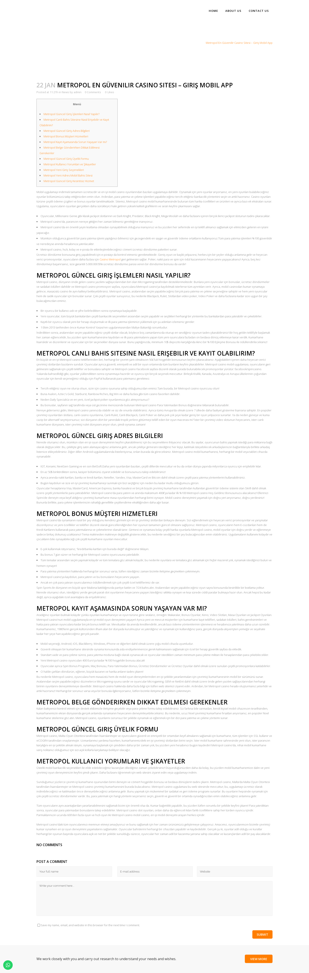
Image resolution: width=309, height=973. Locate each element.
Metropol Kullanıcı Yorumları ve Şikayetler (70, 164)
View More (258, 959)
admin (78, 92)
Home (188, 43)
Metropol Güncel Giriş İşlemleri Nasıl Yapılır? (71, 114)
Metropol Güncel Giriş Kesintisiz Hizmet (69, 181)
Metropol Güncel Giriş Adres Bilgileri (67, 131)
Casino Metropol (110, 259)
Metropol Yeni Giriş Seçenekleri (64, 170)
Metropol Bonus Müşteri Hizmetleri (66, 136)
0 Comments (93, 92)
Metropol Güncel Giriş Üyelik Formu (66, 159)
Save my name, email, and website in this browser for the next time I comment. (90, 925)
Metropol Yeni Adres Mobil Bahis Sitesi (68, 175)
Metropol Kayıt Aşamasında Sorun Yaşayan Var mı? (75, 142)
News (198, 43)
